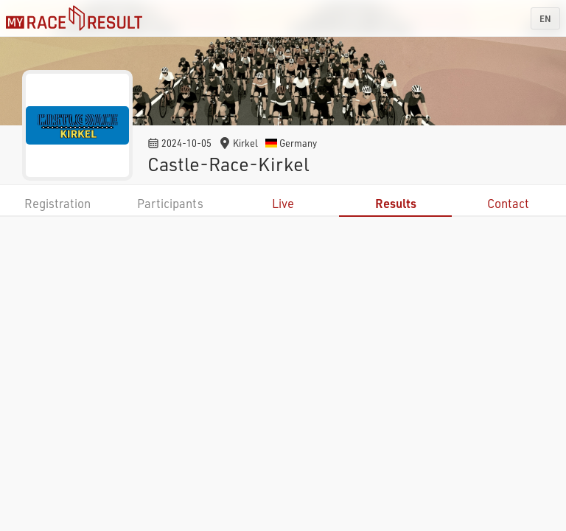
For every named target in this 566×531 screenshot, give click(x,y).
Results (395, 203)
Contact (508, 203)
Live (283, 203)
